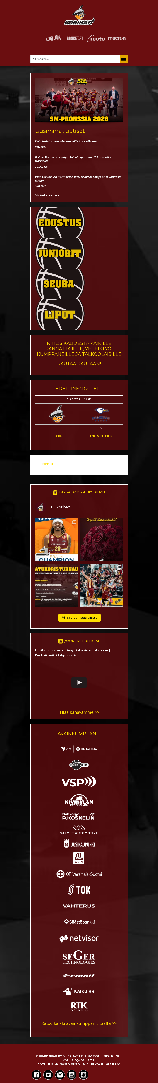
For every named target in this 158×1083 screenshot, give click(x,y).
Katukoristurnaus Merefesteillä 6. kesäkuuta (66, 141)
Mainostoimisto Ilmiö (71, 1064)
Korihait (47, 464)
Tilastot (57, 436)
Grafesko (113, 1064)
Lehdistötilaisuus (101, 436)
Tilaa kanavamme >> (79, 712)
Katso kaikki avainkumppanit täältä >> (79, 1023)
